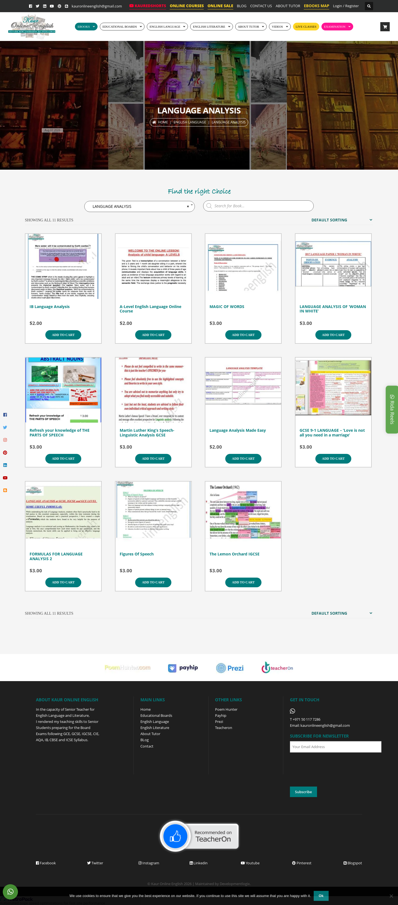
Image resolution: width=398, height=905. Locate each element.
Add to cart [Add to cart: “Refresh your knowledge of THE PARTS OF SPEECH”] (63, 459)
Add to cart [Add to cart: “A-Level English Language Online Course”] (153, 335)
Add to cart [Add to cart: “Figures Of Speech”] (153, 582)
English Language (154, 721)
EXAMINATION (334, 26)
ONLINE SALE (220, 5)
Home (163, 122)
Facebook (46, 862)
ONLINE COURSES (187, 5)
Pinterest (301, 862)
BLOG (242, 5)
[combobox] (139, 206)
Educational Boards (156, 715)
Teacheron (223, 727)
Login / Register (346, 5)
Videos (277, 26)
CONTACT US (261, 5)
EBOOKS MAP (316, 5)
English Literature (209, 26)
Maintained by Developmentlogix (222, 883)
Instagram (148, 862)
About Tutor (150, 733)
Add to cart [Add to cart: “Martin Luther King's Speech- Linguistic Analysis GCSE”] (153, 459)
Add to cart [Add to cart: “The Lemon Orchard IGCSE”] (243, 582)
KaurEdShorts (147, 5)
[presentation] (332, 769)
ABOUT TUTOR (288, 5)
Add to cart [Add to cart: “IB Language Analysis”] (63, 335)
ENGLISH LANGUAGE (165, 26)
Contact (146, 746)
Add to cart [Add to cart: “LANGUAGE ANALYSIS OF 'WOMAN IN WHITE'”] (333, 335)
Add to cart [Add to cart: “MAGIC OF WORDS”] (243, 335)
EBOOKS (84, 26)
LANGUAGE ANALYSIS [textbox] (139, 206)
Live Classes (306, 26)
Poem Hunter (226, 709)
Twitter (95, 862)
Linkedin (199, 862)
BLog (144, 739)
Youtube (250, 862)
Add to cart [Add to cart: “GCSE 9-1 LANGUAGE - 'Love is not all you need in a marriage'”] (333, 459)
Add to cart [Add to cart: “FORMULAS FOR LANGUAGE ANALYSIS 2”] (63, 582)
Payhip (220, 715)
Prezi (219, 721)
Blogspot (353, 862)
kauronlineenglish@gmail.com (97, 6)
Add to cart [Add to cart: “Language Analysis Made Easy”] (243, 459)
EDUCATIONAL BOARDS (120, 26)
